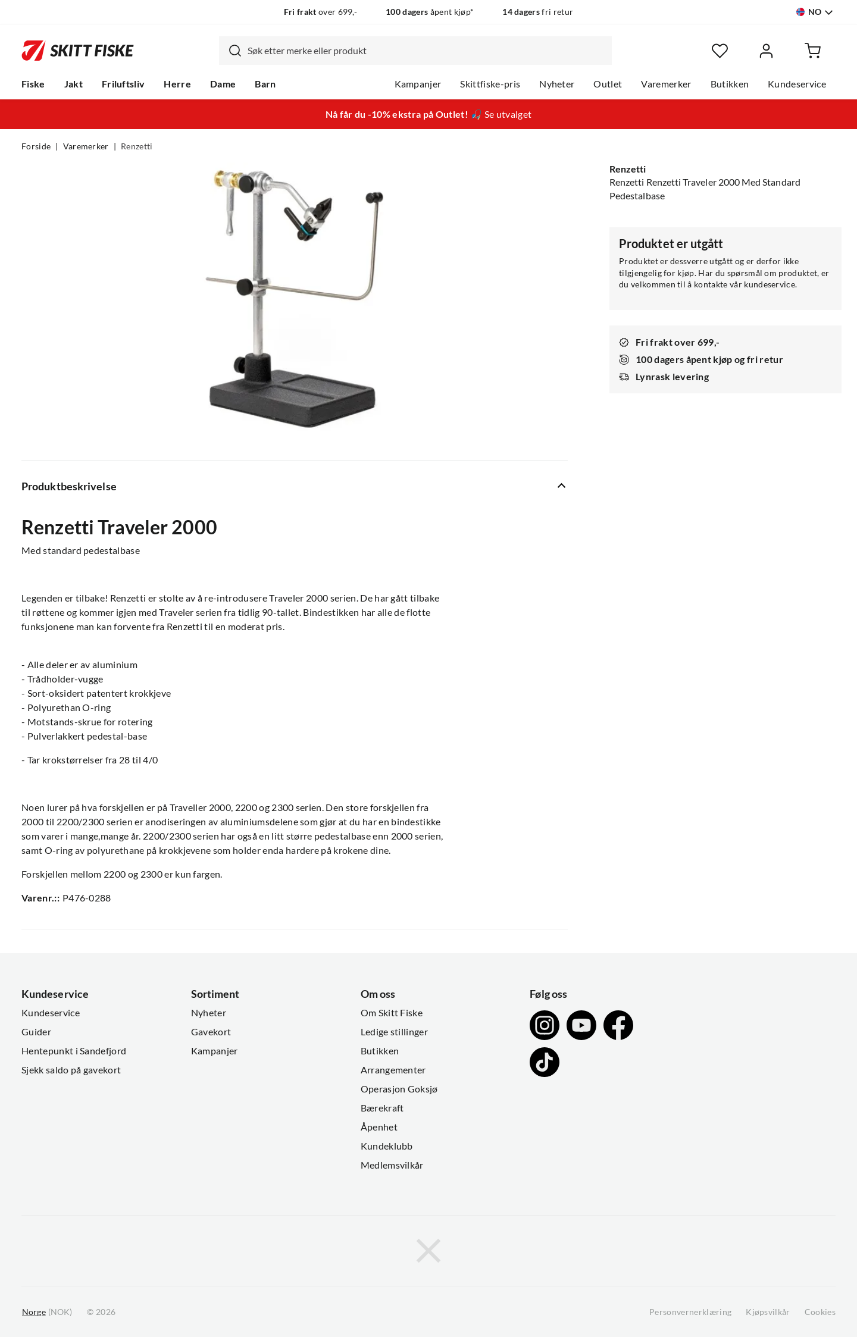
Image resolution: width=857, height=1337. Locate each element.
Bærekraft (382, 1108)
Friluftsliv (123, 84)
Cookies (820, 1312)
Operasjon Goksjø (399, 1089)
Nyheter (556, 84)
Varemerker (666, 84)
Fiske (33, 84)
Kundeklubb (387, 1146)
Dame (223, 84)
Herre (177, 84)
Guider (36, 1031)
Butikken (730, 84)
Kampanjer (418, 84)
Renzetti (137, 146)
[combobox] (415, 50)
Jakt (73, 84)
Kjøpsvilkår (768, 1312)
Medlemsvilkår (392, 1165)
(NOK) (47, 1312)
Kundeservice (797, 84)
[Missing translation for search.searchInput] (230, 50)
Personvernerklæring (690, 1312)
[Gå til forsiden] (77, 50)
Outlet (607, 84)
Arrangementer (393, 1069)
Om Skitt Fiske (392, 1012)
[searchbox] (427, 50)
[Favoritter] (720, 51)
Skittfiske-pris (490, 84)
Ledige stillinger (394, 1031)
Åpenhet (379, 1127)
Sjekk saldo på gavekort (71, 1069)
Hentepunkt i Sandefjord (73, 1050)
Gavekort (211, 1031)
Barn (265, 84)
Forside (36, 146)
